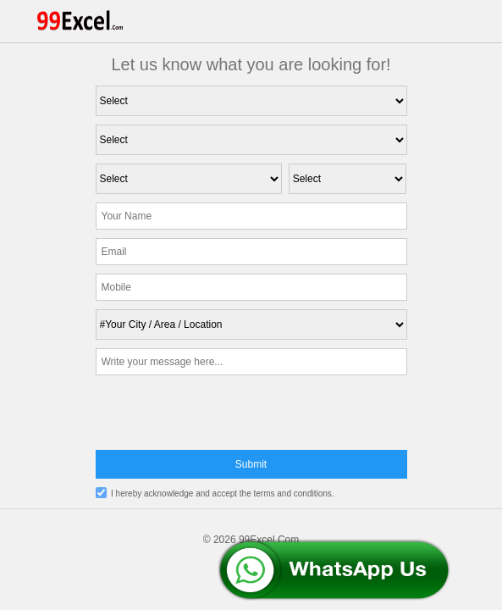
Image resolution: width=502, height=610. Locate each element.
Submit (251, 464)
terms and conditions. (294, 493)
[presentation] (251, 417)
